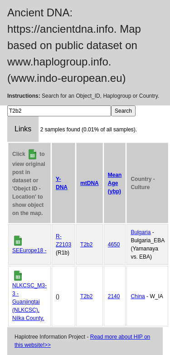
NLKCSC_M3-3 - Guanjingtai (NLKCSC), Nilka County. (29, 301)
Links (23, 129)
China (138, 296)
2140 (114, 296)
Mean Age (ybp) (115, 183)
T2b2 (86, 244)
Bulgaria (141, 232)
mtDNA (89, 183)
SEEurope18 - (29, 250)
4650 (114, 244)
